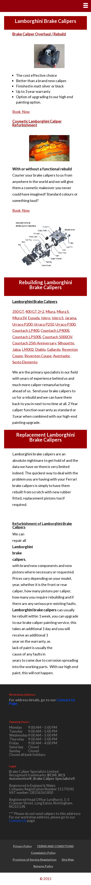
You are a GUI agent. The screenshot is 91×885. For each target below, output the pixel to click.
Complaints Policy (43, 852)
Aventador (61, 356)
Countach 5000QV (57, 337)
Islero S (57, 318)
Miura (50, 311)
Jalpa (16, 349)
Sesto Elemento (25, 362)
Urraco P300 (65, 324)
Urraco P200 (22, 324)
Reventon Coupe (38, 356)
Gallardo (53, 349)
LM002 (28, 349)
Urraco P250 (44, 324)
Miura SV (19, 318)
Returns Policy (43, 866)
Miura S (63, 311)
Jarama (70, 318)
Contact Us (17, 820)
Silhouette (66, 343)
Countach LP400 (25, 330)
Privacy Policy (22, 846)
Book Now (21, 111)
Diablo (40, 349)
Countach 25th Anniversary (34, 343)
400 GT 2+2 (34, 311)
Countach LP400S (55, 330)
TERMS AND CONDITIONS (55, 846)
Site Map (68, 859)
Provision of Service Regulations (35, 859)
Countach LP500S (26, 337)
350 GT (18, 311)
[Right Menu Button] (85, 5)
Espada (34, 318)
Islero (45, 318)
